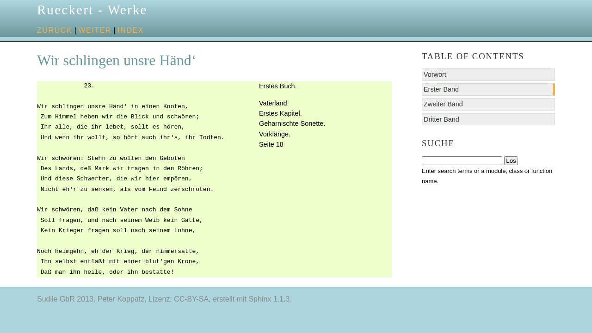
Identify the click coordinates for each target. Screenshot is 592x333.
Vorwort (435, 74)
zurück (54, 30)
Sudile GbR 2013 (65, 299)
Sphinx (259, 299)
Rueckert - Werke (92, 9)
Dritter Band (441, 119)
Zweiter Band (443, 104)
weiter (94, 30)
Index (130, 30)
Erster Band (441, 89)
